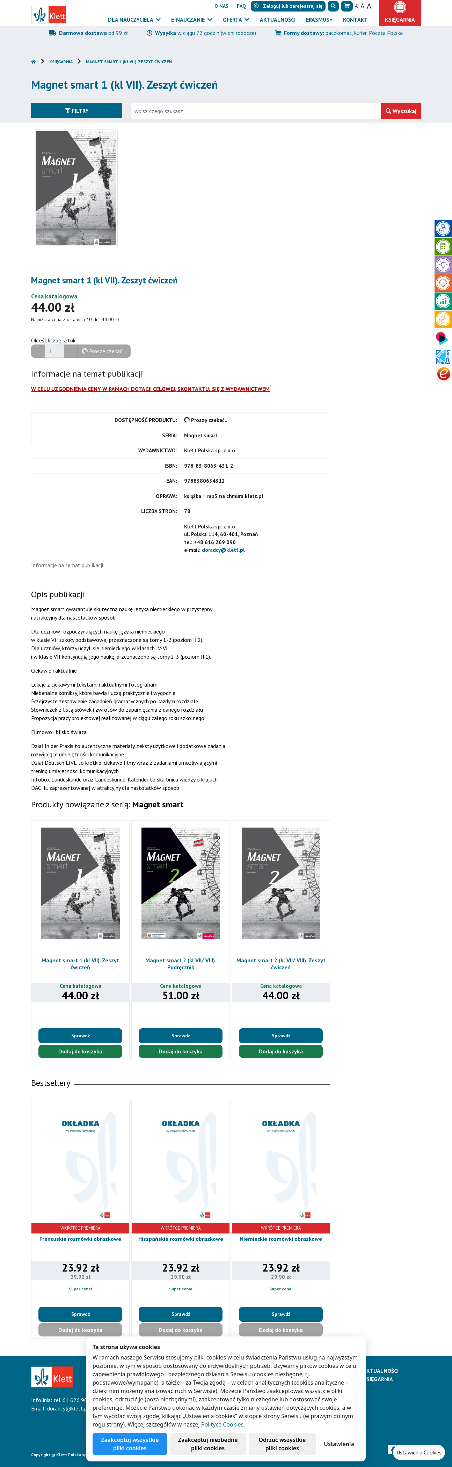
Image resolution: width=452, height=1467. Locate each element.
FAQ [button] (241, 6)
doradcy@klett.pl (223, 550)
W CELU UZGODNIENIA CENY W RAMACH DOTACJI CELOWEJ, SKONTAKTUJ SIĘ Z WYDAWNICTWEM (150, 388)
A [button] (356, 6)
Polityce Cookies (222, 1424)
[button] (333, 6)
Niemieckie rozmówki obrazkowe (281, 1238)
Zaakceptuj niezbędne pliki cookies (208, 1444)
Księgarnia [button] (400, 19)
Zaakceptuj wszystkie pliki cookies (130, 1444)
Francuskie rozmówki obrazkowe (80, 1238)
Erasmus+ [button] (319, 19)
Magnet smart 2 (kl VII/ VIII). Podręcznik (180, 963)
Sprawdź (80, 1035)
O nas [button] (221, 6)
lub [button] (288, 6)
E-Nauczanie (188, 19)
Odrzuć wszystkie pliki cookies (282, 1444)
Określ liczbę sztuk (53, 340)
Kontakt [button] (355, 19)
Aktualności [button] (278, 19)
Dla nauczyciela (131, 19)
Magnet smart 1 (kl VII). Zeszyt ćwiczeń (129, 61)
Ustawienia (339, 1444)
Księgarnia (61, 61)
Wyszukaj (401, 111)
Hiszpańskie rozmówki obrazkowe (180, 1238)
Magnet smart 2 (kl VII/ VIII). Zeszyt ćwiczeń (281, 963)
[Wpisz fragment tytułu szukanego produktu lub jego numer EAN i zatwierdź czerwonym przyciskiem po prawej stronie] (256, 111)
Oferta (233, 19)
